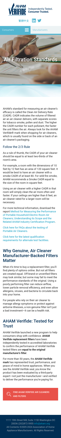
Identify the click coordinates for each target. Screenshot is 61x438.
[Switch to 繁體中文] (23, 21)
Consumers (8, 30)
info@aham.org (42, 423)
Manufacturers (40, 30)
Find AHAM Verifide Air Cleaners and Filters (31, 394)
